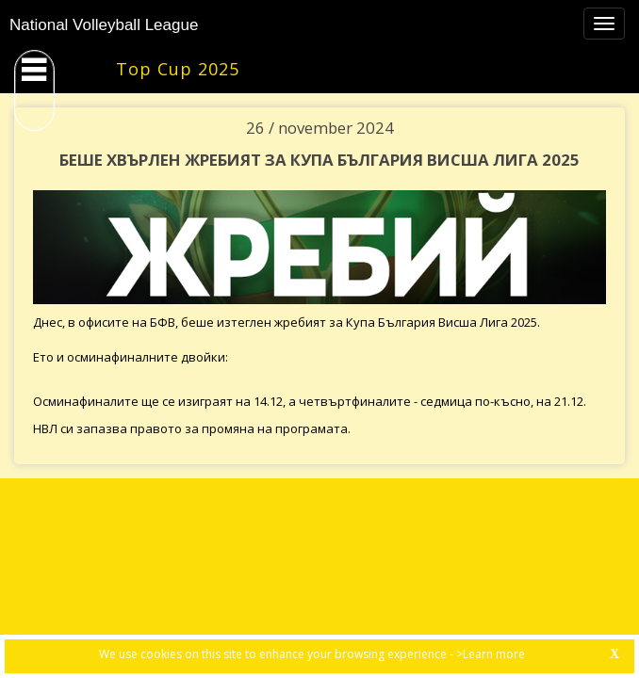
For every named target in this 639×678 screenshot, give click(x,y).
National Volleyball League (103, 25)
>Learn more (490, 654)
